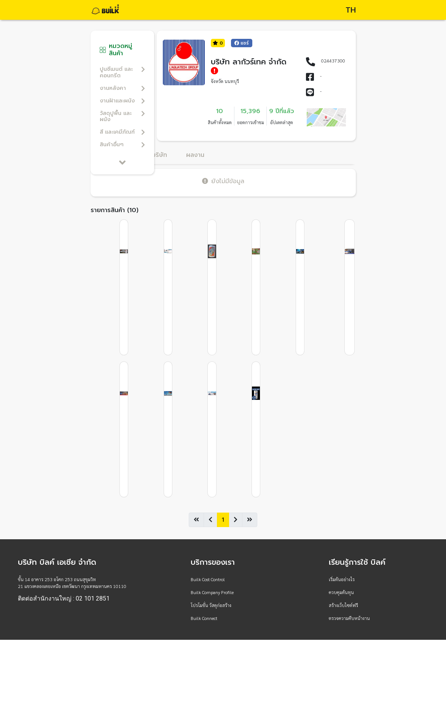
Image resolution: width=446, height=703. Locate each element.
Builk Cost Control (208, 579)
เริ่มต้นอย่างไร (342, 579)
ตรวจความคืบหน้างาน (349, 618)
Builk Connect (204, 618)
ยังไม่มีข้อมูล (223, 181)
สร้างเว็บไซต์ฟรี (343, 605)
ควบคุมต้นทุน (341, 592)
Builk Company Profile (212, 592)
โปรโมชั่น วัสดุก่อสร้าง (211, 605)
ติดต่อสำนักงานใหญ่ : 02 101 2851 (64, 599)
